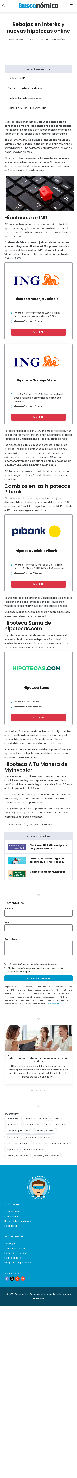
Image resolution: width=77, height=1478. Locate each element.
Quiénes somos (12, 1211)
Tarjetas (57, 1118)
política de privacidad (54, 1004)
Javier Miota (48, 824)
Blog (32, 39)
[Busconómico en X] (12, 1278)
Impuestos (12, 1149)
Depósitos (12, 1124)
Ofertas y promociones (46, 1155)
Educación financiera (18, 1143)
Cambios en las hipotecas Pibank (25, 88)
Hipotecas (12, 1118)
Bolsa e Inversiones (57, 1124)
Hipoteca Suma (36, 687)
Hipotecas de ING (16, 78)
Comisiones (13, 1137)
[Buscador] (3, 6)
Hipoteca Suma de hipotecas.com (25, 98)
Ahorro (39, 1143)
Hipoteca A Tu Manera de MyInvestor (27, 107)
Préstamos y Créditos (35, 1118)
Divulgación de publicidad (17, 1262)
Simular (38, 332)
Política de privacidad (15, 1253)
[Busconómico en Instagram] (17, 1278)
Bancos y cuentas (45, 1130)
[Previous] (9, 1056)
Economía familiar (34, 1149)
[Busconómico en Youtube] (22, 1278)
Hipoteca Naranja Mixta (36, 380)
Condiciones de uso (14, 1248)
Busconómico (17, 39)
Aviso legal (9, 1243)
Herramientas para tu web (17, 1221)
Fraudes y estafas (58, 1143)
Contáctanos (11, 1216)
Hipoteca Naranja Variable (36, 299)
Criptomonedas (32, 1124)
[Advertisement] (38, 52)
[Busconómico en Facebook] (6, 1278)
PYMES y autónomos (17, 1155)
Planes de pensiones (18, 1130)
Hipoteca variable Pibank (36, 551)
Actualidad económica (54, 39)
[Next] (68, 1056)
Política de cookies (14, 1257)
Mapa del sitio (11, 1225)
